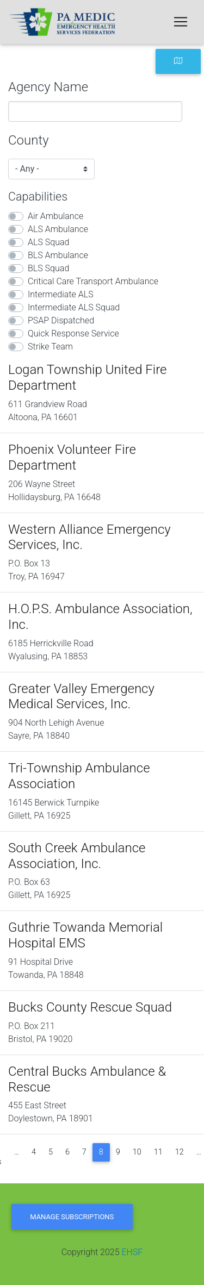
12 (179, 1152)
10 (137, 1152)
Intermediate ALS (61, 294)
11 (158, 1152)
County (28, 140)
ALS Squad (48, 242)
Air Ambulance (55, 216)
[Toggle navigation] (180, 21)
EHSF (132, 1252)
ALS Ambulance (58, 229)
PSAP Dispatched (61, 320)
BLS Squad (48, 268)
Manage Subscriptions (72, 1217)
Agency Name (48, 87)
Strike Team (50, 346)
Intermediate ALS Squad (74, 307)
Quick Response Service (73, 333)
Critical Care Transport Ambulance (93, 281)
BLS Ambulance (58, 255)
